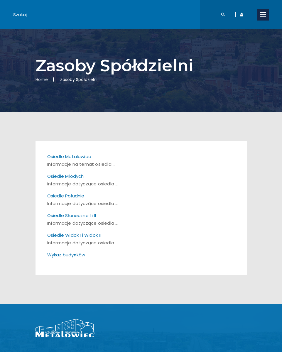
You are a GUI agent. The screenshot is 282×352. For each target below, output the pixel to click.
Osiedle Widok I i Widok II (74, 235)
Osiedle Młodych (65, 176)
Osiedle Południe (66, 196)
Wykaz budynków (66, 255)
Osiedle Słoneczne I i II (71, 215)
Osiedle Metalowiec (69, 156)
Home (42, 79)
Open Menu (263, 15)
